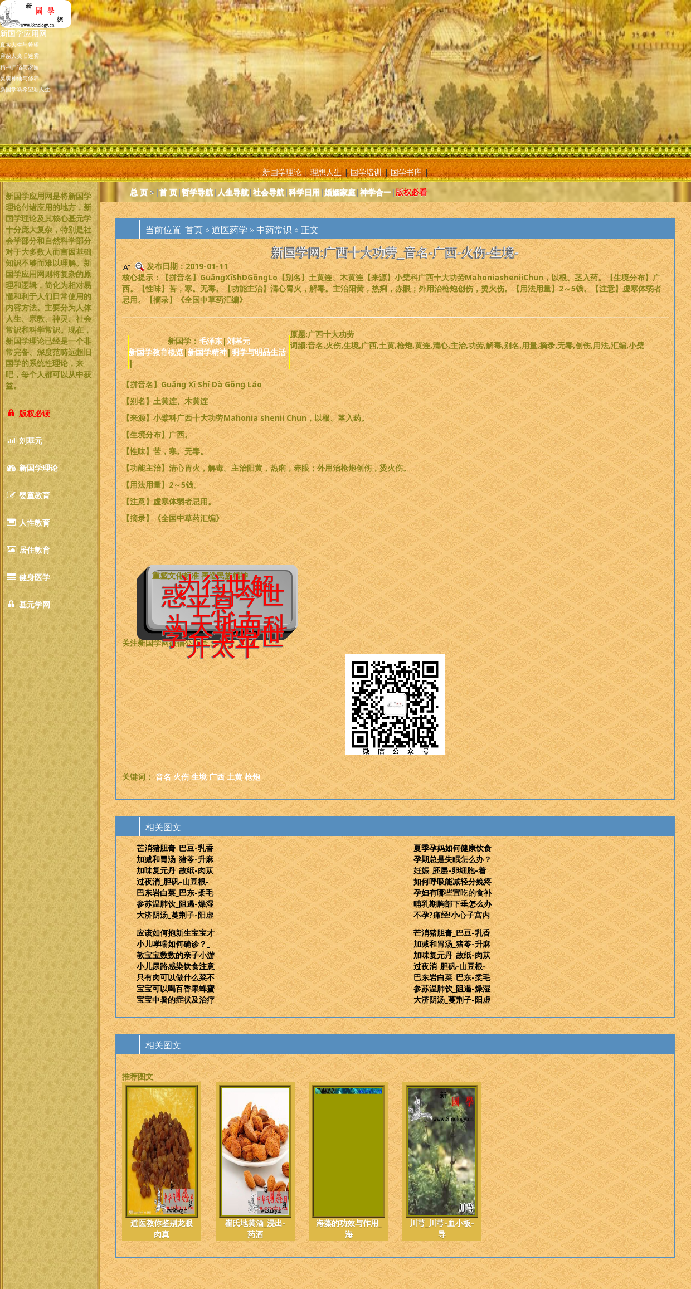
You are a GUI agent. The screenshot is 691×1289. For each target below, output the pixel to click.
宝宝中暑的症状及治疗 (176, 999)
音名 (163, 776)
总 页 (139, 192)
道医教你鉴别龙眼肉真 (161, 1162)
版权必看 (411, 192)
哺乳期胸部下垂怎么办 (452, 903)
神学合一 (375, 192)
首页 (194, 229)
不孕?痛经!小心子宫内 (451, 914)
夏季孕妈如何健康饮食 (452, 848)
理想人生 (326, 172)
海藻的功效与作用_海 (348, 1162)
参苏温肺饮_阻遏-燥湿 (175, 903)
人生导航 (233, 192)
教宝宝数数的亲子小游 (176, 955)
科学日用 (304, 192)
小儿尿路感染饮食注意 (176, 966)
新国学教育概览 (156, 352)
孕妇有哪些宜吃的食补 (452, 892)
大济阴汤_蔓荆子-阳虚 (175, 914)
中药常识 (274, 229)
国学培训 (366, 172)
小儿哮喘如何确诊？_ (173, 943)
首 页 (168, 192)
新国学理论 (281, 172)
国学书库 (406, 172)
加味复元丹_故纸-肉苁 (175, 870)
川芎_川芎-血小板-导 (442, 1162)
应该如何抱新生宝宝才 (176, 932)
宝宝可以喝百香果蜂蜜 (176, 988)
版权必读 (28, 413)
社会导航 (268, 192)
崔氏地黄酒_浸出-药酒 (255, 1162)
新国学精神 (207, 352)
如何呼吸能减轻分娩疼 (452, 881)
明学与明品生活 (258, 352)
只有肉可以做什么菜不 (176, 977)
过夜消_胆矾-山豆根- (173, 881)
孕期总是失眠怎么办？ (452, 859)
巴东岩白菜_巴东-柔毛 (175, 892)
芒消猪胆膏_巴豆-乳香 (175, 848)
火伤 (181, 776)
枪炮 (252, 776)
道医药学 (229, 229)
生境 (199, 776)
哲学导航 (197, 192)
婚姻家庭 (340, 192)
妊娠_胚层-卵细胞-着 (449, 870)
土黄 (234, 776)
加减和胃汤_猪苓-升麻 (175, 859)
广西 (217, 776)
